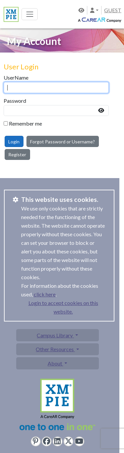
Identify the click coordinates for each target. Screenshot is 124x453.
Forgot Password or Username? (62, 141)
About (55, 363)
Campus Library (55, 335)
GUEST (112, 10)
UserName (16, 77)
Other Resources (55, 349)
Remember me (25, 123)
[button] (94, 10)
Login (14, 141)
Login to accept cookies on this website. (63, 307)
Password (15, 100)
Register (17, 154)
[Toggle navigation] (29, 14)
